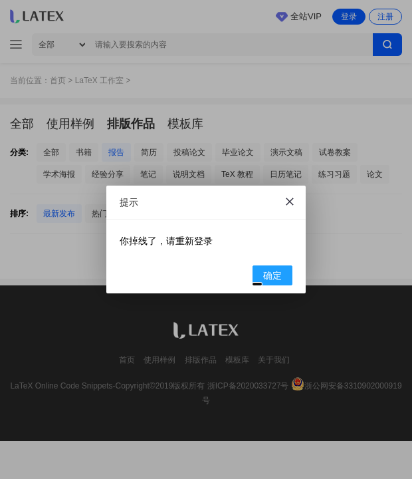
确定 (267, 277)
